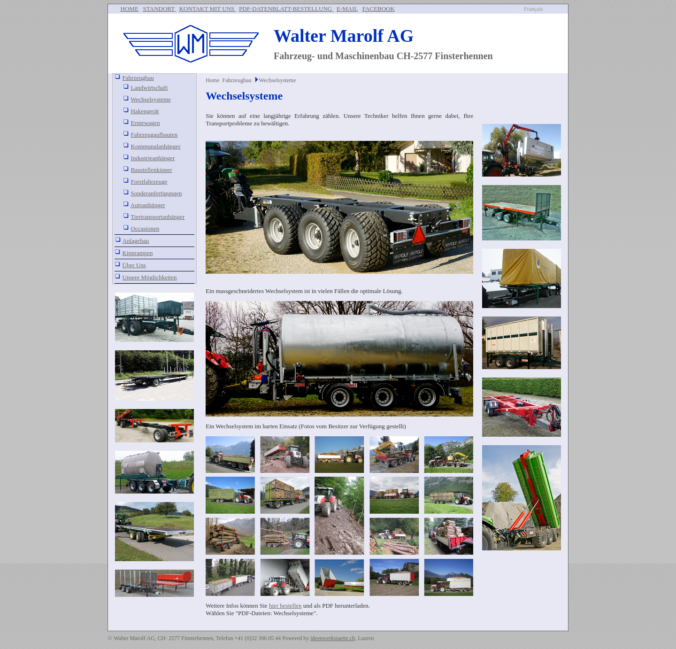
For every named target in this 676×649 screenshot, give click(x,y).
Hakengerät (145, 111)
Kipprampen (138, 252)
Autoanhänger (148, 205)
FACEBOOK (378, 8)
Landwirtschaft (149, 87)
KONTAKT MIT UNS (207, 8)
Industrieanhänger (153, 158)
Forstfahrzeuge (149, 181)
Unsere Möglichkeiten (150, 277)
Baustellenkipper (151, 169)
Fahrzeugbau (138, 77)
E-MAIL (347, 8)
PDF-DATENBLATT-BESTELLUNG (286, 8)
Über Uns (134, 265)
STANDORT (160, 8)
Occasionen (145, 228)
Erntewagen (145, 122)
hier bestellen (285, 605)
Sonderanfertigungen (156, 193)
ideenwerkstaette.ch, (333, 638)
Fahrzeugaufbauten (154, 134)
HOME (129, 8)
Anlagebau (136, 240)
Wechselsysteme (151, 99)
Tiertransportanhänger (157, 216)
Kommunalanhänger (156, 146)
